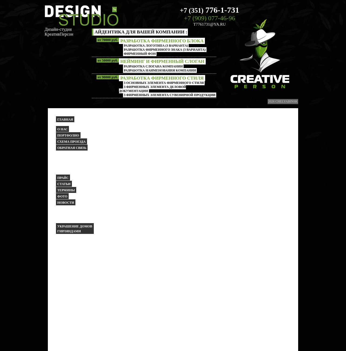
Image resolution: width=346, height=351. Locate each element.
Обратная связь (71, 148)
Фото (62, 196)
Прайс (63, 178)
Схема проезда (71, 142)
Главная (65, 119)
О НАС (62, 129)
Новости (65, 203)
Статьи (64, 184)
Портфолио (68, 135)
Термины (66, 190)
